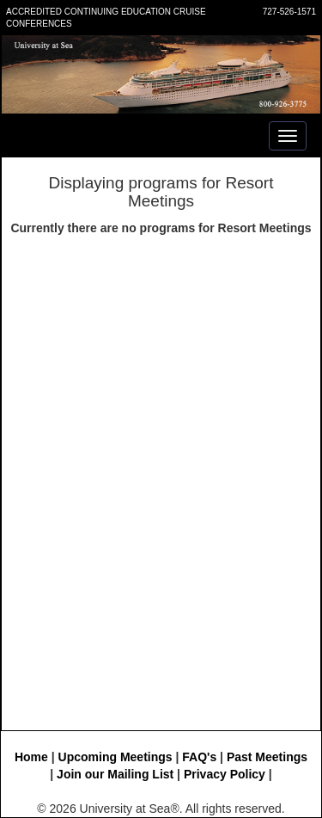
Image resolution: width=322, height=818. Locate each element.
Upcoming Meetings (115, 757)
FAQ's (199, 757)
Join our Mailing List (115, 774)
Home (31, 757)
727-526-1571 (289, 11)
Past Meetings (267, 757)
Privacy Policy (224, 774)
